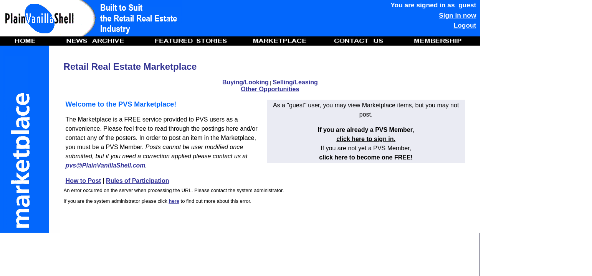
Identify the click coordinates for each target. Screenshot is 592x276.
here (174, 201)
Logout (465, 25)
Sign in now (457, 15)
